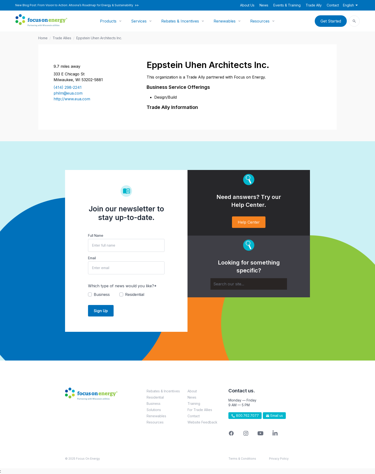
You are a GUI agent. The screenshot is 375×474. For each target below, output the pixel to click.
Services (139, 21)
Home (43, 38)
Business (153, 403)
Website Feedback (202, 422)
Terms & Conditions (242, 458)
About (192, 391)
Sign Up (101, 310)
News (263, 5)
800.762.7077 (245, 415)
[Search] (248, 284)
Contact (333, 5)
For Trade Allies (200, 410)
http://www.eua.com (72, 98)
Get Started (330, 21)
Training (194, 403)
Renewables (225, 21)
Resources (260, 21)
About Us (247, 5)
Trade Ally (314, 5)
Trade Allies (62, 38)
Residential (155, 397)
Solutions (154, 410)
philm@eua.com (68, 93)
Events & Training (287, 5)
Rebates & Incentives (180, 21)
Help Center (249, 222)
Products (108, 21)
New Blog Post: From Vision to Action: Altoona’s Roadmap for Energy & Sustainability (77, 5)
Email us (274, 415)
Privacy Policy (279, 458)
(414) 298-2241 (68, 87)
